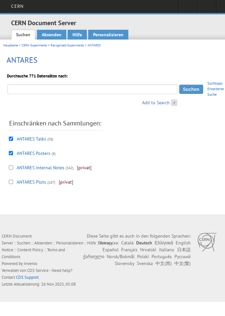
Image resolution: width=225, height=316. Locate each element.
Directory (207, 8)
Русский (182, 256)
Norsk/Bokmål (121, 256)
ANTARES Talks (31, 139)
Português (162, 256)
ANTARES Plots (31, 182)
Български (108, 243)
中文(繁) (182, 263)
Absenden (51, 35)
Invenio (30, 263)
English (183, 243)
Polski (143, 256)
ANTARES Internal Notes (40, 168)
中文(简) (163, 263)
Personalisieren (108, 35)
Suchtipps (215, 83)
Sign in (188, 8)
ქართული (93, 256)
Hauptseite (10, 45)
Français (129, 250)
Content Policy (30, 250)
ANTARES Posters (33, 153)
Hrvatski (148, 250)
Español (111, 250)
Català (127, 243)
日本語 (184, 250)
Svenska (145, 263)
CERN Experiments (34, 45)
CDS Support (27, 277)
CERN (17, 6)
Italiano (166, 250)
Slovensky (124, 263)
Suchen (23, 35)
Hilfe (77, 35)
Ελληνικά (164, 243)
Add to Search (156, 103)
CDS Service (38, 270)
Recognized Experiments (67, 45)
